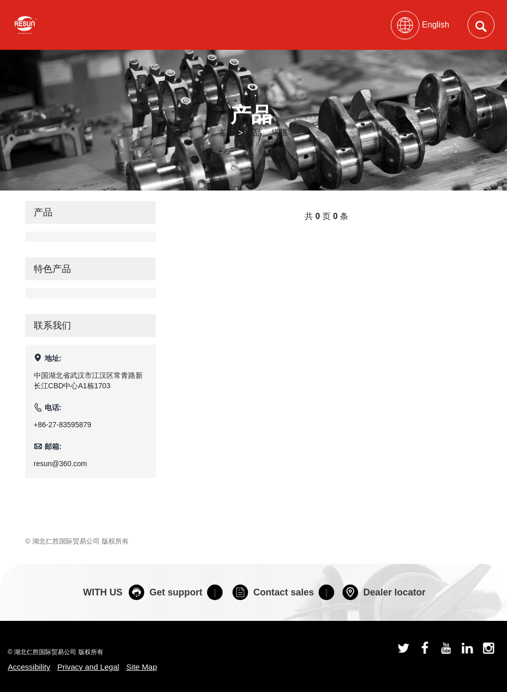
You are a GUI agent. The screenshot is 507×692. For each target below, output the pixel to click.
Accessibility (29, 666)
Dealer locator (384, 592)
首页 (227, 132)
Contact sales (273, 592)
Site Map (141, 666)
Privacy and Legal (88, 666)
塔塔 (279, 132)
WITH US (102, 592)
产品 (253, 132)
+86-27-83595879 (62, 424)
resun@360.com (60, 463)
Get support (165, 592)
